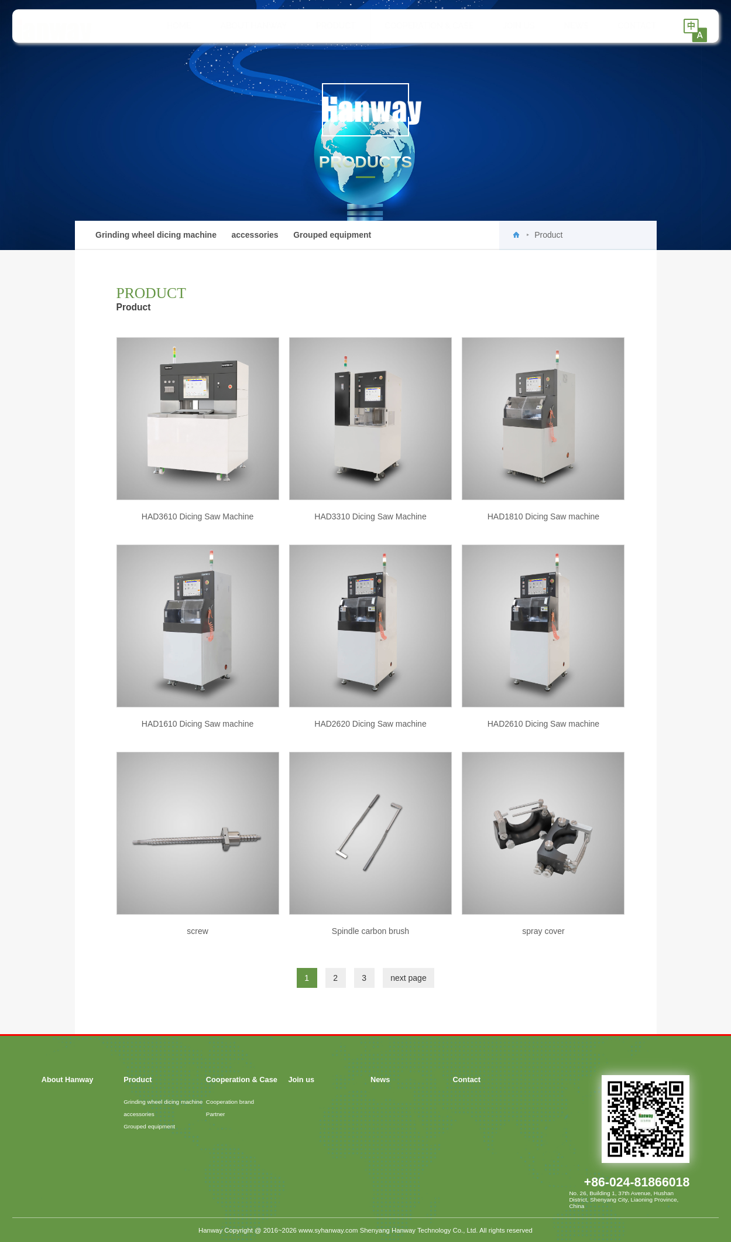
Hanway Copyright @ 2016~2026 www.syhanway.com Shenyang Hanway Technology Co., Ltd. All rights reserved (365, 1230)
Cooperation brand (230, 1102)
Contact (627, 25)
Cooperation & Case (419, 25)
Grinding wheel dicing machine (156, 234)
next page (408, 978)
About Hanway (243, 25)
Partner (215, 1114)
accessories (254, 234)
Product (325, 25)
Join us (508, 25)
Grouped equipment (332, 234)
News (566, 25)
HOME (169, 25)
